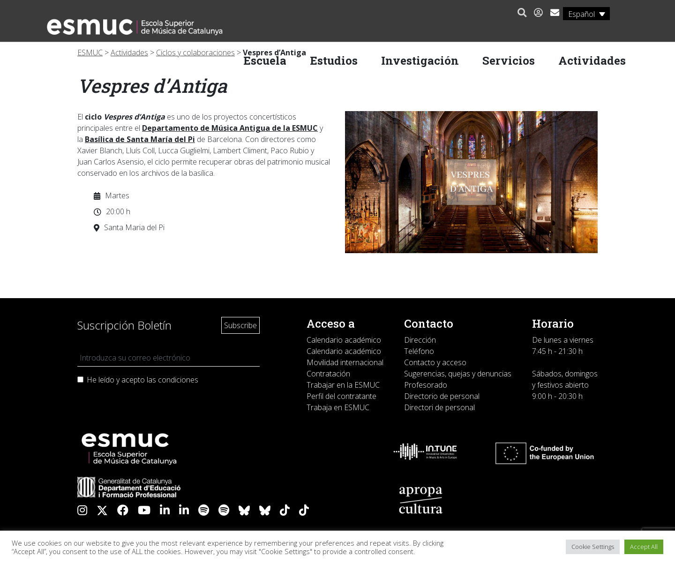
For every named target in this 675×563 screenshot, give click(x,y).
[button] (519, 13)
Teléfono (419, 351)
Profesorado (425, 385)
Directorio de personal (442, 396)
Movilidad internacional (345, 362)
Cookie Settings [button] (592, 546)
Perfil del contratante (341, 396)
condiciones (178, 380)
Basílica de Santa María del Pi (140, 139)
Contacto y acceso (435, 362)
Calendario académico (344, 340)
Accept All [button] (644, 546)
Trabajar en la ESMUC (343, 385)
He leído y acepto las (142, 380)
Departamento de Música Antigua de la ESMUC (230, 128)
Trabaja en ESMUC (338, 407)
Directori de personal (439, 407)
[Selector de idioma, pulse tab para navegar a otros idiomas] (584, 13)
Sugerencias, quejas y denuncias (457, 373)
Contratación (328, 373)
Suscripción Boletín (124, 325)
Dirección (420, 340)
